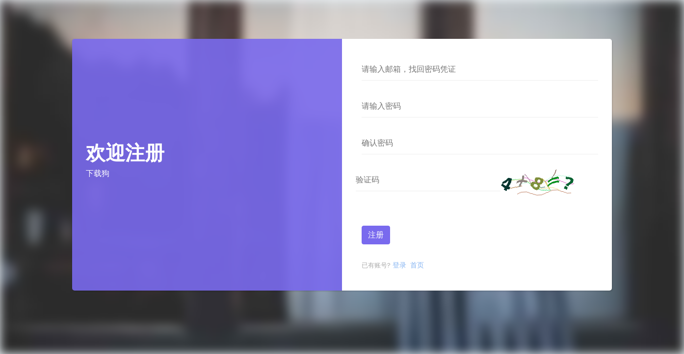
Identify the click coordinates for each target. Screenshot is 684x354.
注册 (376, 234)
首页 (416, 265)
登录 (398, 265)
